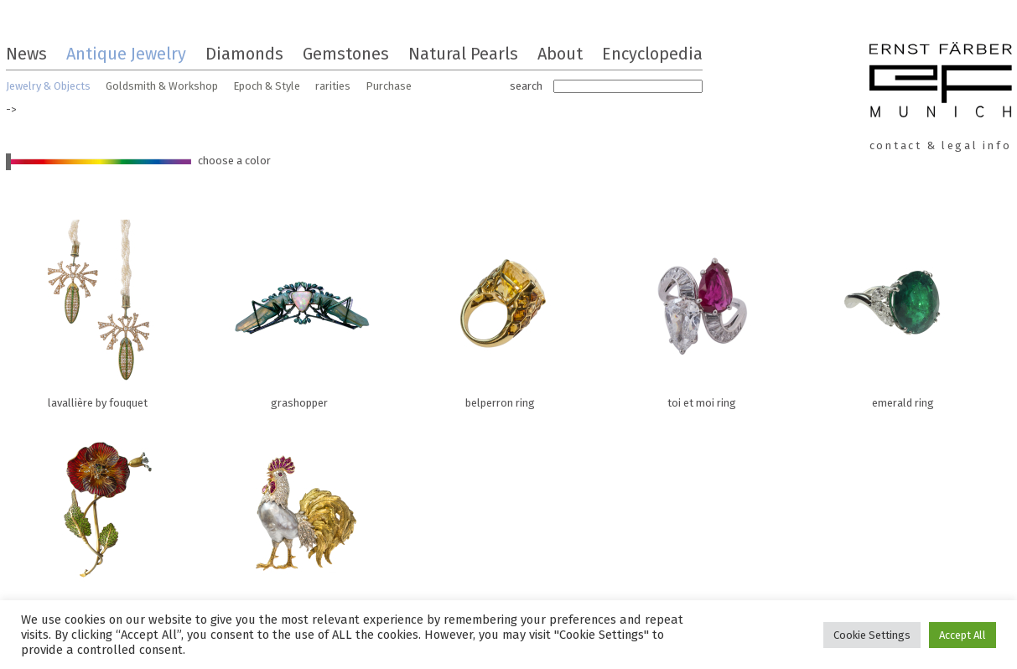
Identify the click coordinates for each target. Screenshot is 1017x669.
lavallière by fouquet (98, 310)
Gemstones (346, 54)
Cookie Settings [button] (872, 635)
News (26, 54)
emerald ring (903, 310)
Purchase (389, 86)
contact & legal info (940, 145)
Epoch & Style (266, 86)
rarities (332, 86)
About (560, 54)
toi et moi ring (702, 310)
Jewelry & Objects (48, 86)
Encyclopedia (652, 54)
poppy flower (98, 518)
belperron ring (500, 310)
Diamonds (244, 54)
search (526, 86)
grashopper (299, 310)
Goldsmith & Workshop (162, 86)
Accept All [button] (962, 635)
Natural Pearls (463, 54)
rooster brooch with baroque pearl (299, 518)
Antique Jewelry (126, 54)
